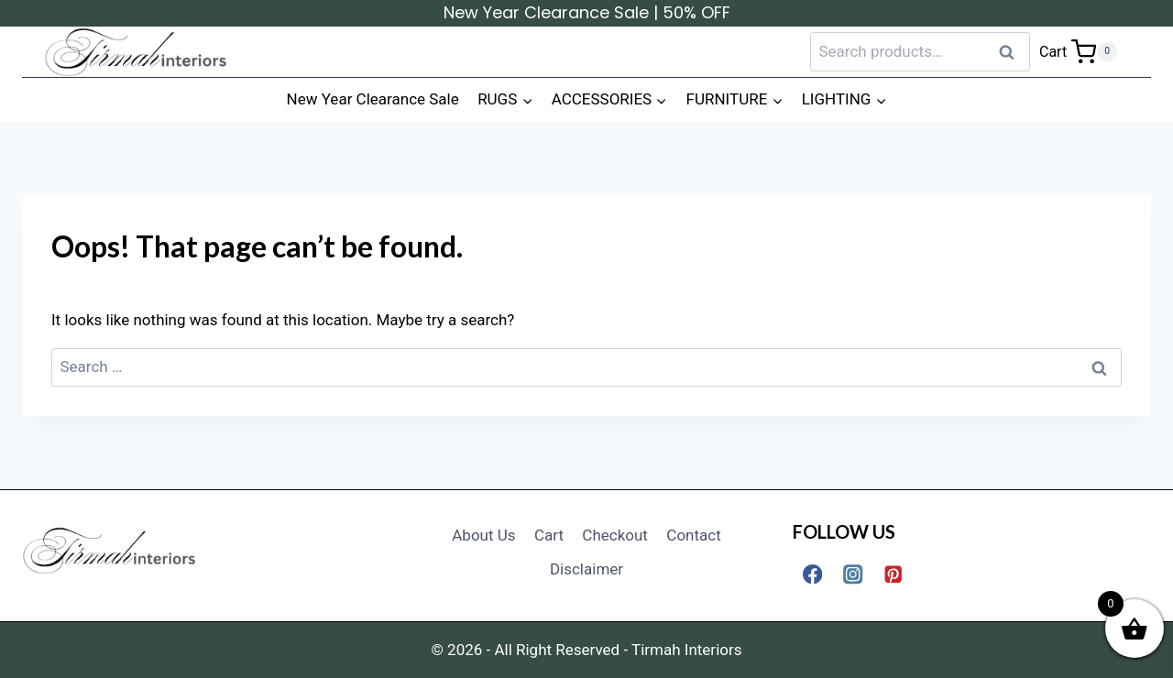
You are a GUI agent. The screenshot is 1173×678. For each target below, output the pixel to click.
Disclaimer (586, 569)
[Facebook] (812, 574)
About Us (483, 535)
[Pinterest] (894, 574)
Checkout (615, 535)
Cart (549, 535)
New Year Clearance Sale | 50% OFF (587, 12)
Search (1012, 51)
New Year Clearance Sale (373, 99)
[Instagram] (852, 574)
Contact (693, 535)
